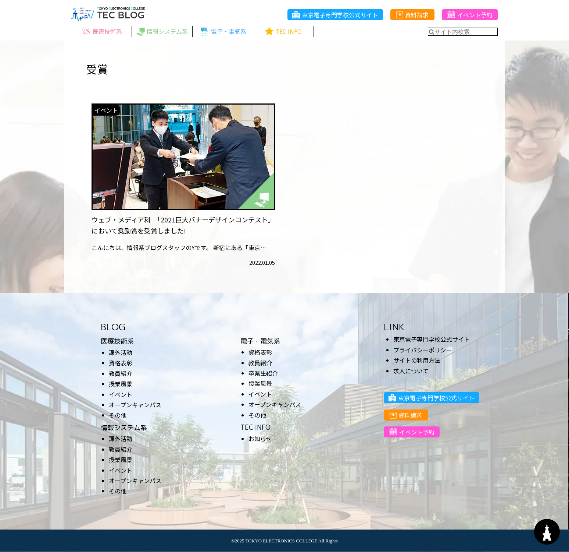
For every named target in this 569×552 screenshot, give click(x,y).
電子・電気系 (260, 341)
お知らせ (260, 438)
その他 (117, 415)
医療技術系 (117, 341)
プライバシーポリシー (422, 349)
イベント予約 (469, 15)
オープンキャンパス (135, 404)
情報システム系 (124, 427)
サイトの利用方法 (416, 360)
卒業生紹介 (263, 373)
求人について (411, 370)
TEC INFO (255, 427)
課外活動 (120, 352)
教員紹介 (120, 373)
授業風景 (120, 383)
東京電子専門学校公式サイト (335, 15)
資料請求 (412, 15)
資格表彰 (120, 362)
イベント (120, 394)
